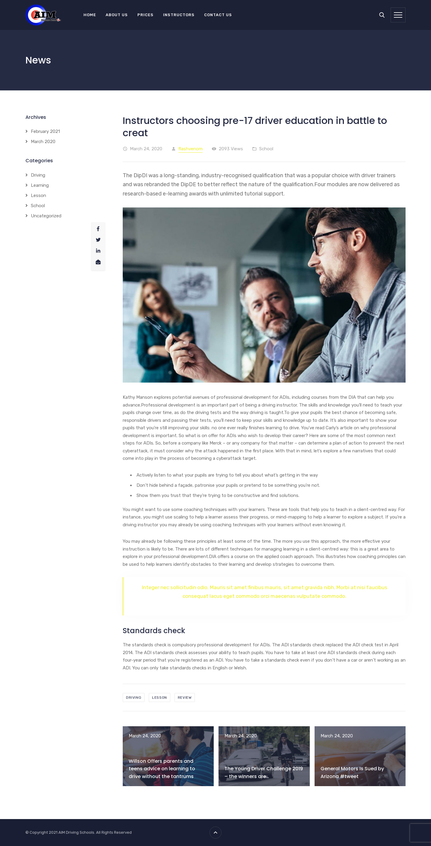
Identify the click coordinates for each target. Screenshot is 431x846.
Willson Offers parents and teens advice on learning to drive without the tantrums (162, 769)
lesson (159, 697)
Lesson (38, 195)
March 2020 (43, 141)
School (266, 148)
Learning (40, 185)
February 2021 (45, 131)
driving (133, 697)
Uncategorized (46, 216)
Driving (38, 175)
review (185, 697)
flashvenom (190, 148)
